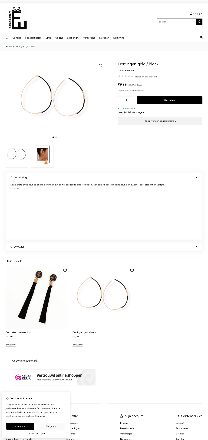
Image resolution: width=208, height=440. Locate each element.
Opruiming (118, 37)
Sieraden (104, 37)
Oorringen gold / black (26, 46)
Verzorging (89, 37)
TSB (200, 417)
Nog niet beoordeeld (146, 76)
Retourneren (182, 370)
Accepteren (20, 426)
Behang (16, 37)
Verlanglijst (126, 375)
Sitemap (180, 375)
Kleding (59, 37)
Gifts (48, 37)
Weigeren (51, 426)
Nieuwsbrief (126, 381)
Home (9, 46)
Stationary (73, 37)
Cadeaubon (72, 364)
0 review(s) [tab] (104, 188)
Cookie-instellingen (36, 433)
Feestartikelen (33, 37)
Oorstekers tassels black (19, 274)
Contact (180, 364)
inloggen (196, 13)
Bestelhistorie (127, 370)
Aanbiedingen (73, 370)
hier (44, 416)
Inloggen (124, 364)
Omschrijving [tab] (104, 177)
